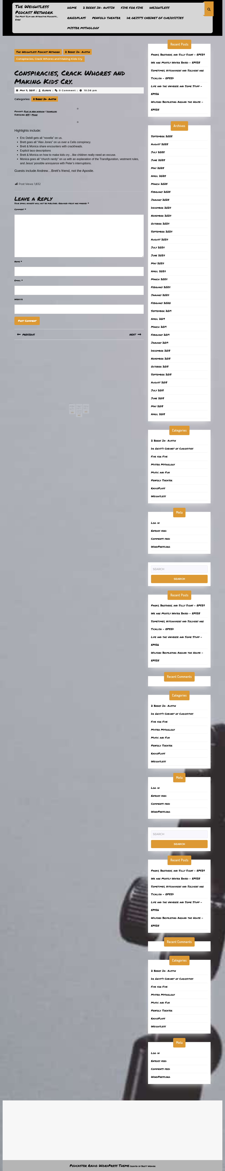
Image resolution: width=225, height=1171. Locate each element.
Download (52, 111)
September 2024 (161, 231)
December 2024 (161, 208)
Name (18, 261)
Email (18, 280)
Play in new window (34, 111)
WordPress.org (160, 547)
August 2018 (159, 382)
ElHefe (46, 90)
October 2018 (159, 366)
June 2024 (158, 255)
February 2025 (161, 192)
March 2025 (159, 184)
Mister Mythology (83, 28)
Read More (74, 407)
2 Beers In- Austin (99, 7)
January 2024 (160, 295)
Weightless (159, 7)
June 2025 (158, 160)
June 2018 (157, 398)
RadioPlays (76, 18)
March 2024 (159, 279)
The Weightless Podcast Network (34, 9)
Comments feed (160, 539)
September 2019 (161, 311)
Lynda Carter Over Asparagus (79, 402)
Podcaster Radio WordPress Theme (99, 1165)
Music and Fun (160, 472)
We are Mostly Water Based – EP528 (175, 62)
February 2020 (161, 303)
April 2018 (158, 414)
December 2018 (160, 351)
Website (18, 299)
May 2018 (157, 406)
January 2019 (159, 343)
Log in (155, 523)
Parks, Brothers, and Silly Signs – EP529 (178, 54)
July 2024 (158, 247)
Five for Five (132, 7)
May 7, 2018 (27, 90)
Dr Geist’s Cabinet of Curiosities (155, 18)
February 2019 (160, 335)
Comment (20, 209)
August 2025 (159, 144)
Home (72, 7)
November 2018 (160, 358)
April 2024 (158, 271)
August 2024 (159, 239)
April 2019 (158, 319)
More (34, 114)
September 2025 (161, 136)
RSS (28, 114)
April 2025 (158, 176)
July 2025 (158, 152)
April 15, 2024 (74, 404)
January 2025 (160, 200)
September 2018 (161, 374)
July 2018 (157, 390)
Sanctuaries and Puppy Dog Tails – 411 (74, 403)
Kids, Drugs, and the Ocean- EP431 (84, 402)
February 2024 (161, 287)
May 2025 (157, 168)
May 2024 (157, 263)
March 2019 (158, 327)
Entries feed (158, 531)
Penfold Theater (106, 18)
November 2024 (161, 216)
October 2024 (160, 223)
